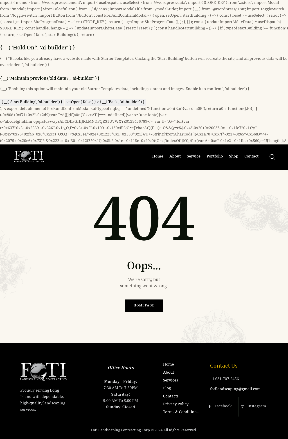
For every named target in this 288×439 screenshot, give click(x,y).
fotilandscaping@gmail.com (235, 389)
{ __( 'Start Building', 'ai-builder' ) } (31, 102)
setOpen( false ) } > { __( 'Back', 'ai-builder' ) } (105, 102)
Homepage (144, 305)
